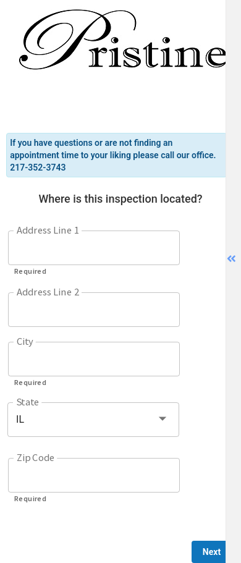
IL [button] (20, 419)
